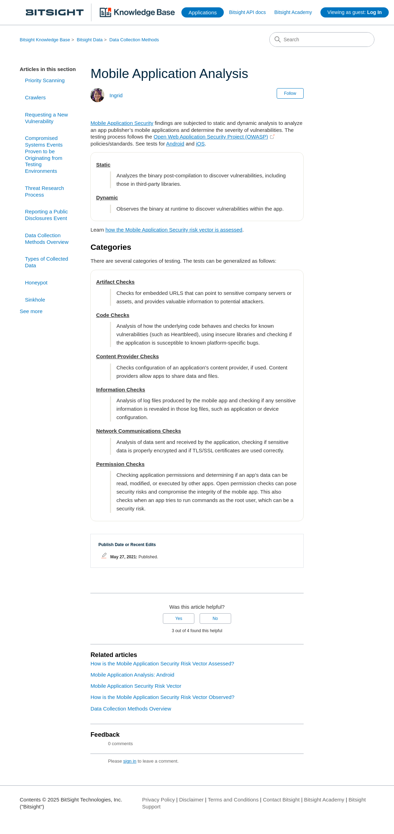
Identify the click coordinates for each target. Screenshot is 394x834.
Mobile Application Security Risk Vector (135, 686)
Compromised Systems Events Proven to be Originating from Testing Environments (44, 154)
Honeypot (36, 282)
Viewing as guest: (354, 12)
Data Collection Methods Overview (46, 238)
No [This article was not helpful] (215, 618)
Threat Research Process (44, 191)
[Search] (322, 40)
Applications (202, 12)
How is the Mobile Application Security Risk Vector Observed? (162, 697)
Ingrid (116, 95)
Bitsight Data (90, 39)
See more (31, 311)
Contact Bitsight (281, 800)
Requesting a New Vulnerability (46, 118)
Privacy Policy (158, 800)
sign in (130, 761)
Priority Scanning (44, 80)
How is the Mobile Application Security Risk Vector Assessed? (162, 663)
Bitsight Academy (293, 12)
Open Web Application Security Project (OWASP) (210, 137)
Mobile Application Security (121, 123)
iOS (200, 144)
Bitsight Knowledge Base (45, 39)
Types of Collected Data (46, 262)
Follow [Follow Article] (290, 93)
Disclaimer (191, 800)
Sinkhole (35, 300)
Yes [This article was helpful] (178, 618)
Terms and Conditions (233, 800)
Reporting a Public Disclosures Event (46, 214)
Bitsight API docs (247, 12)
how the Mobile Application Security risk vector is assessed (173, 230)
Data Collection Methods (134, 39)
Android (175, 144)
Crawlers (35, 97)
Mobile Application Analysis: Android (132, 675)
